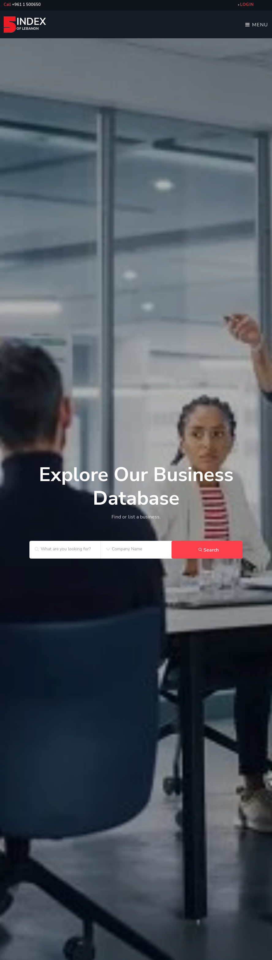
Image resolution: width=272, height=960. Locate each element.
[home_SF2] (136, 464)
